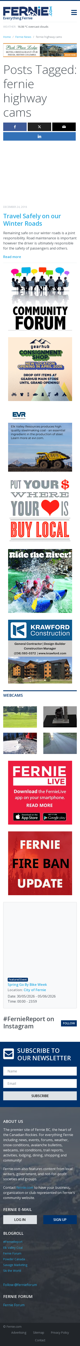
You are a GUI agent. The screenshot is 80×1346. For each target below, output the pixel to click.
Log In (20, 1219)
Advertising (18, 1332)
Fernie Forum (12, 1253)
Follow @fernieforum (20, 1284)
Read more (12, 256)
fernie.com (24, 1187)
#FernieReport (12, 1242)
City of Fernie (35, 990)
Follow (69, 1023)
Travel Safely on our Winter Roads (32, 219)
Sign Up (60, 1219)
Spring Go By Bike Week (27, 984)
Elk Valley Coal (13, 1248)
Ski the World (12, 1271)
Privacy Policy (60, 1332)
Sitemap (38, 1332)
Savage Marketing (15, 1265)
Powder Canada (14, 1259)
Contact (40, 1340)
